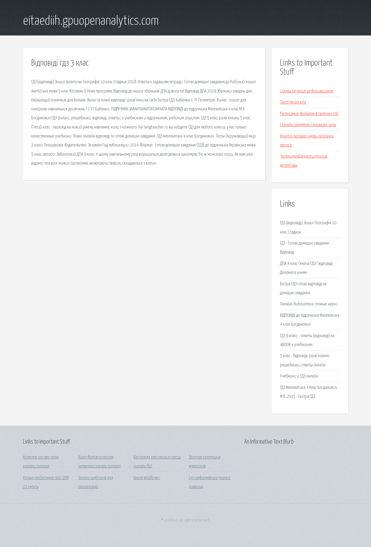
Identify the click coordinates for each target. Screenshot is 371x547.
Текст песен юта (293, 102)
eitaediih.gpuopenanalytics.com (91, 21)
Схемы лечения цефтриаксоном (306, 91)
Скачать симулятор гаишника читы (308, 125)
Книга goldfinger (147, 478)
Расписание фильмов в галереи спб (309, 113)
